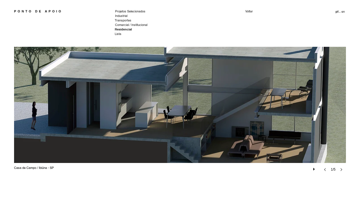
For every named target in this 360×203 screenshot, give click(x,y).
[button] (338, 11)
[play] (314, 168)
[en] (343, 11)
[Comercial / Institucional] (131, 25)
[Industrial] (123, 16)
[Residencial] (123, 29)
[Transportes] (123, 20)
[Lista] (123, 34)
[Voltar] (265, 11)
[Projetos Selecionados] (131, 11)
